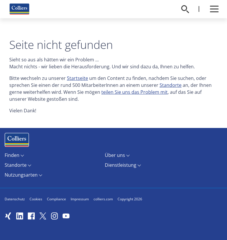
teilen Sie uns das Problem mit (134, 92)
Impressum (80, 199)
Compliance (56, 199)
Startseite (77, 78)
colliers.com (103, 199)
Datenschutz (15, 199)
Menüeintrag (17, 141)
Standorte (171, 85)
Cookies (36, 199)
